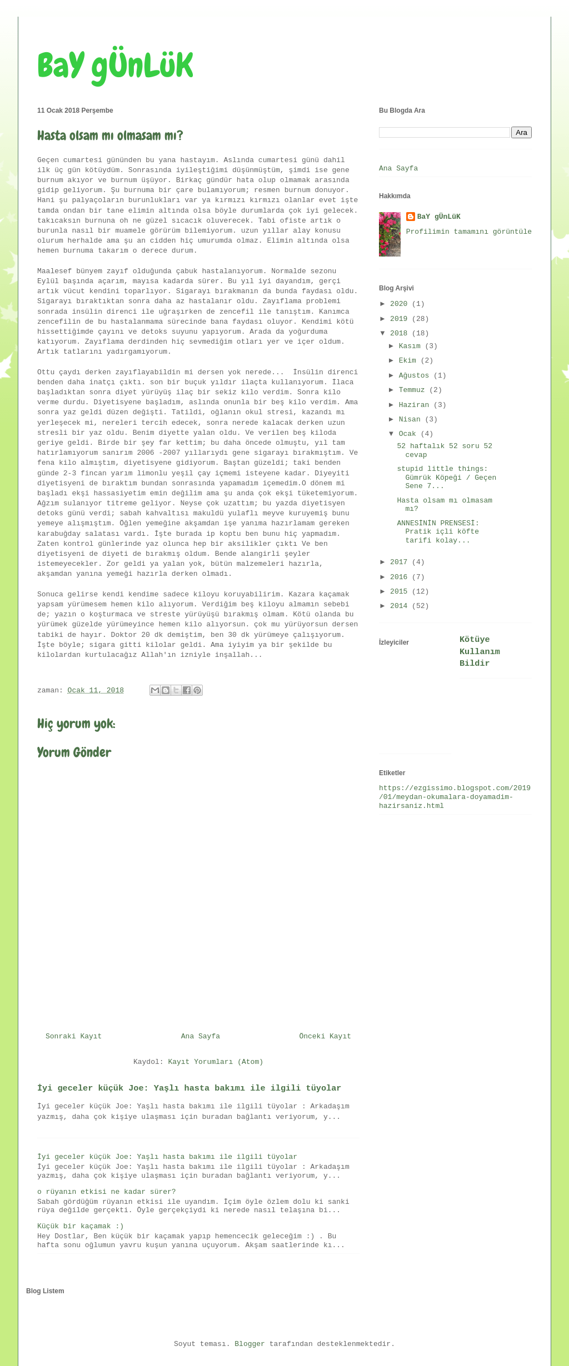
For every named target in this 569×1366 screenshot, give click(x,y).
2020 (401, 304)
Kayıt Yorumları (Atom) (215, 1062)
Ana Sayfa (200, 1036)
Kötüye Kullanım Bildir (480, 652)
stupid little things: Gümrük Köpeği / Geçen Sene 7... (446, 477)
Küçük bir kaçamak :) (80, 1226)
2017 (401, 562)
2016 (401, 577)
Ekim (410, 360)
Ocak (410, 434)
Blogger (249, 1344)
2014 (401, 606)
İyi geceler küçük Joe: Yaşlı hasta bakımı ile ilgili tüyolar (189, 1088)
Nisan (412, 419)
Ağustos (416, 375)
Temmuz (414, 390)
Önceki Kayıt (325, 1036)
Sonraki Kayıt (74, 1036)
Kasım (412, 346)
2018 (401, 333)
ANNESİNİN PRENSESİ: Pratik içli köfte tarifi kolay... (438, 532)
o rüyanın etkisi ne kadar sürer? (106, 1192)
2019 (401, 319)
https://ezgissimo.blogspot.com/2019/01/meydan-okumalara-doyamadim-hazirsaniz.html (455, 797)
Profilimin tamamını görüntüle (469, 232)
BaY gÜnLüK (115, 65)
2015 (401, 591)
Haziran (416, 405)
